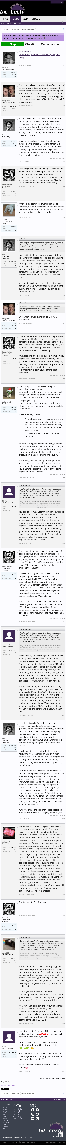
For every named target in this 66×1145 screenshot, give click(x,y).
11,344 (14, 74)
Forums (15, 19)
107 (15, 652)
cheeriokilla (6, 645)
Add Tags (8, 1082)
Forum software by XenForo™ (18, 1142)
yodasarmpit (6, 402)
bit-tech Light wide (7, 1099)
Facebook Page (6, 1123)
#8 (64, 379)
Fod (3, 134)
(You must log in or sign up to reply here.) (52, 1078)
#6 (64, 295)
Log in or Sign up (57, 2)
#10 (63, 543)
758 (15, 508)
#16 (63, 1023)
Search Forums (6, 23)
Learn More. (42, 38)
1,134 (14, 193)
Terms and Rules (50, 1142)
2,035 (14, 849)
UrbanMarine (7, 184)
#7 (64, 323)
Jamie (4, 219)
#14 (63, 894)
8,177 (14, 228)
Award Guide (5, 1112)
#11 (63, 621)
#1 (64, 65)
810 (15, 960)
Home (5, 19)
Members (36, 19)
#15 (63, 915)
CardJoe (5, 67)
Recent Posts (17, 23)
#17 (63, 1071)
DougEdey (6, 101)
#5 (64, 217)
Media (25, 19)
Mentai (4, 501)
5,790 (14, 143)
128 (15, 1054)
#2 (64, 105)
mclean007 (6, 842)
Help (63, 1099)
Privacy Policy (61, 1142)
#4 (64, 186)
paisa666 (5, 953)
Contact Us (57, 1099)
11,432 (14, 409)
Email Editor (4, 1116)
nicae (4, 1047)
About (5, 1109)
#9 (64, 478)
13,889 (14, 108)
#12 (63, 715)
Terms (5, 1119)
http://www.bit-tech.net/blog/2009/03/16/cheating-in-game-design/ (39, 54)
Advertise (6, 1120)
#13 (63, 819)
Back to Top (5, 1127)
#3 (64, 161)
